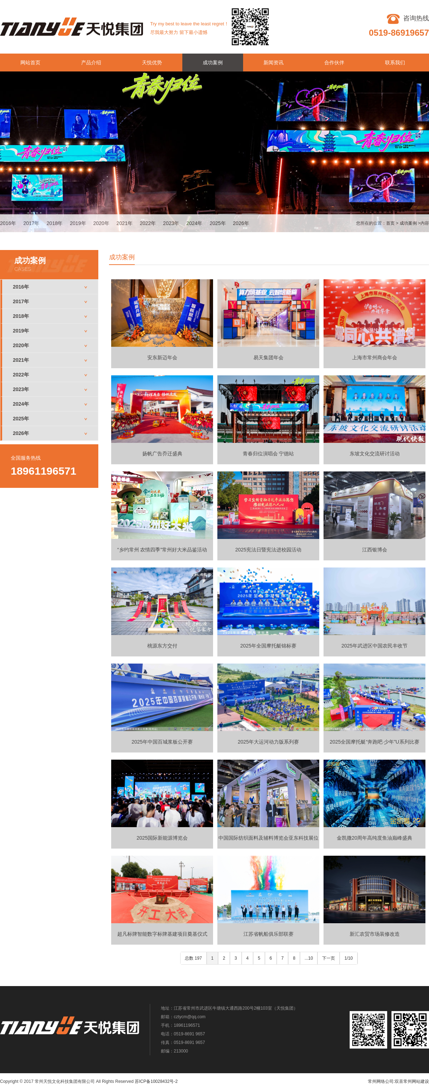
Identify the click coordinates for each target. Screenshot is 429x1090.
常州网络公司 (381, 1081)
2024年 (194, 223)
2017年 (31, 223)
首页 (390, 223)
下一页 (328, 958)
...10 (309, 958)
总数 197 (193, 958)
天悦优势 (152, 62)
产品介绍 (91, 62)
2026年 (241, 223)
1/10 (348, 958)
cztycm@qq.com (190, 1016)
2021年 (125, 223)
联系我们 (395, 62)
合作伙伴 (334, 62)
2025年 (217, 223)
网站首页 (30, 62)
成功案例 (213, 62)
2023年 (171, 223)
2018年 (54, 223)
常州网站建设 (416, 1081)
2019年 (78, 223)
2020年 (101, 223)
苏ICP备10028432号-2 (156, 1081)
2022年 (148, 223)
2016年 (8, 223)
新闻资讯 (273, 62)
